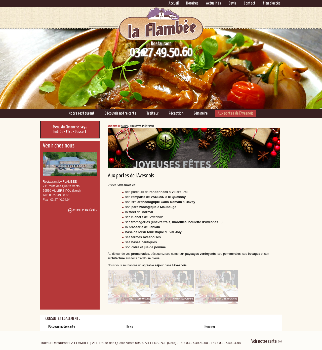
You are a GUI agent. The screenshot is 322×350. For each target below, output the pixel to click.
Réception (176, 113)
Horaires (192, 3)
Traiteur (152, 113)
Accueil (174, 3)
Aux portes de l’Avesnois (236, 113)
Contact (249, 3)
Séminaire (200, 113)
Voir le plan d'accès (85, 210)
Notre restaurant (81, 113)
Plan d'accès (271, 3)
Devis (232, 3)
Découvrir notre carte (120, 113)
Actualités (213, 3)
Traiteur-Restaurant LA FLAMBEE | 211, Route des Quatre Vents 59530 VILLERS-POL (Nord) (140, 343)
